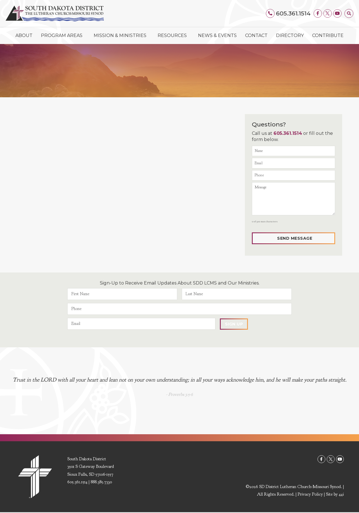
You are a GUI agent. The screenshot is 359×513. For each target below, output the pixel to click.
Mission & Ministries (121, 35)
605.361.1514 (293, 13)
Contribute (328, 35)
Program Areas (63, 35)
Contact (256, 35)
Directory (290, 35)
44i (341, 495)
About (24, 35)
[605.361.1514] (270, 13)
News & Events (217, 35)
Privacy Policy (310, 495)
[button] (348, 13)
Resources (174, 35)
